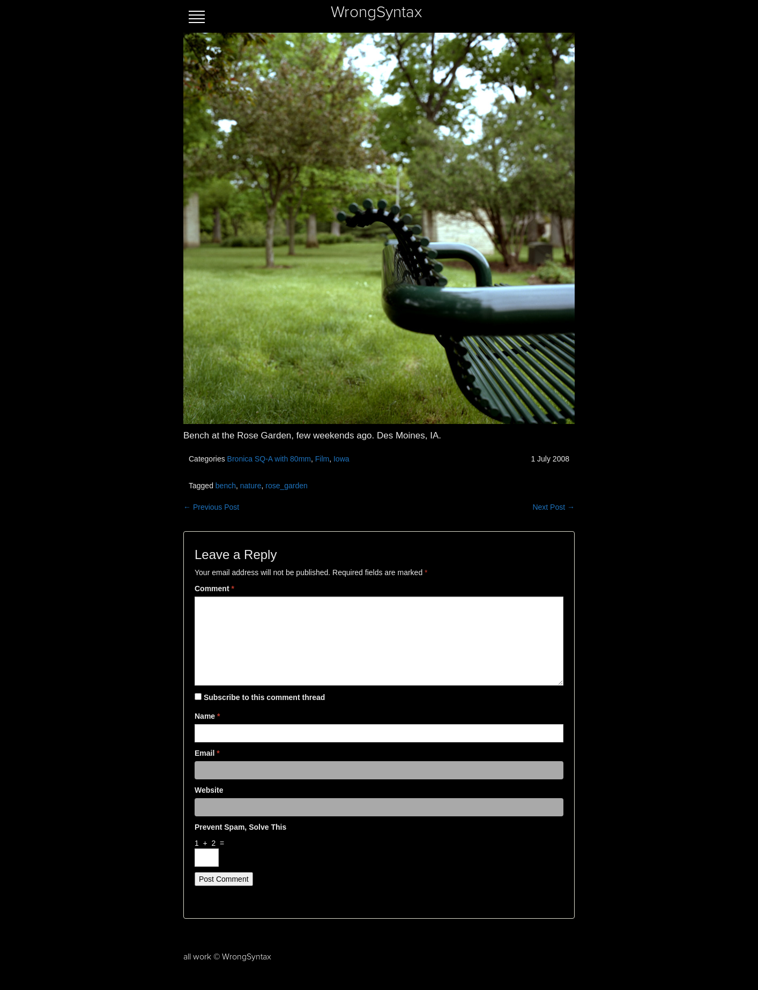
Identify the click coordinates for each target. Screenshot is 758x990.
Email (207, 753)
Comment (214, 588)
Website (209, 790)
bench (225, 485)
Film (322, 459)
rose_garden (286, 485)
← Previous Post (211, 507)
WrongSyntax (376, 12)
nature (251, 485)
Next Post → (553, 507)
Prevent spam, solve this (240, 827)
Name (207, 716)
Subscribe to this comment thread (264, 697)
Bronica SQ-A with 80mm (269, 459)
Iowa (341, 459)
